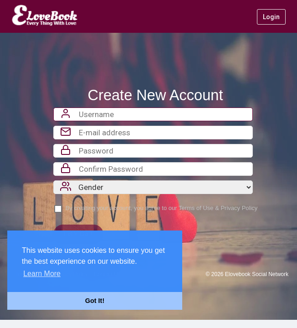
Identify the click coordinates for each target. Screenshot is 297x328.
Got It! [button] (94, 300)
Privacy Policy (238, 208)
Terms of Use (196, 208)
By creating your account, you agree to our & (162, 208)
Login (271, 16)
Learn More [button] (42, 273)
